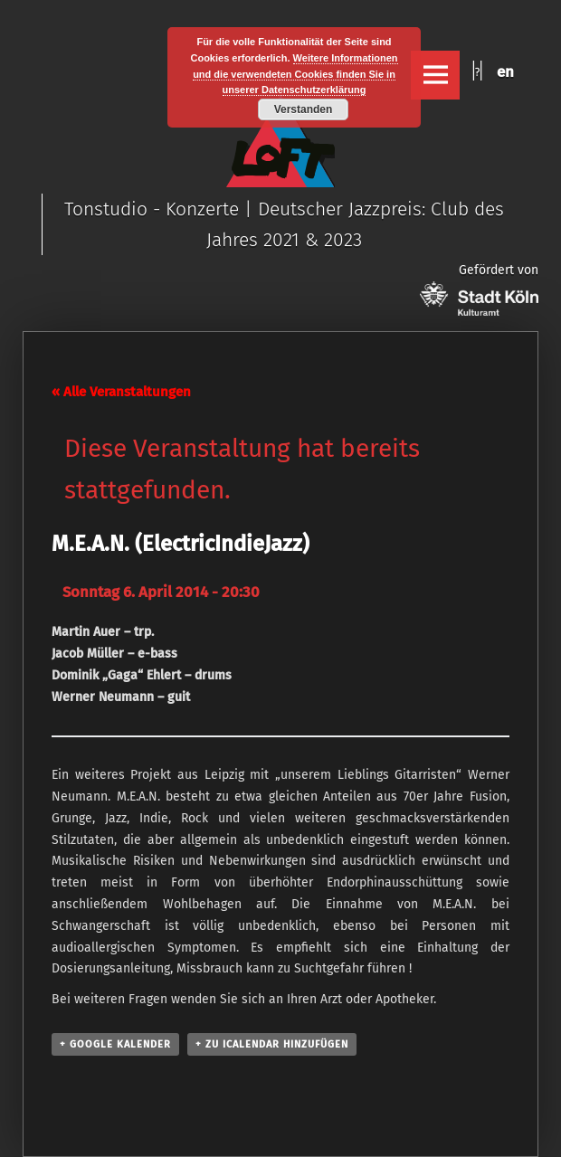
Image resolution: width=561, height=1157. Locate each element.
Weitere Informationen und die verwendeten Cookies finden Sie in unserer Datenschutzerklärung (295, 74)
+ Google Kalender (115, 1044)
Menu (435, 75)
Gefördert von (479, 289)
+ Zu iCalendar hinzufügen (271, 1044)
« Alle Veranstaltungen (121, 392)
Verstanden (303, 109)
